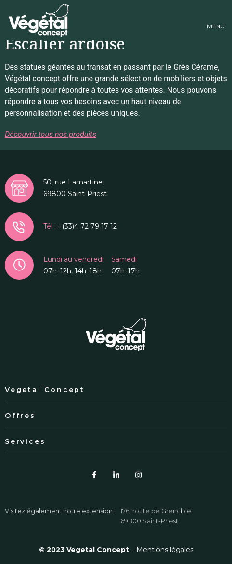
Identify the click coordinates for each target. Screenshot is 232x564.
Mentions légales (164, 549)
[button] (216, 20)
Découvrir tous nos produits (50, 134)
